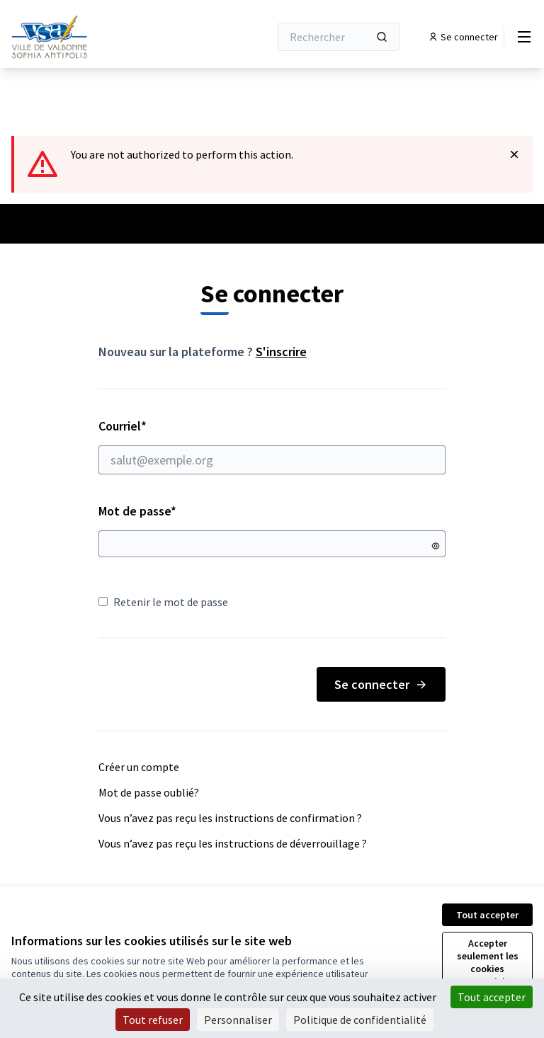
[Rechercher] (338, 36)
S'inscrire (281, 351)
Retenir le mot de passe (163, 602)
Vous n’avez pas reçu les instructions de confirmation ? (230, 818)
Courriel (272, 446)
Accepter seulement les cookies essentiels (487, 962)
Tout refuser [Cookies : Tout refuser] (153, 1020)
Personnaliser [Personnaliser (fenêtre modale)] (238, 1020)
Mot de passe (137, 511)
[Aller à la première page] (105, 36)
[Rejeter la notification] (514, 154)
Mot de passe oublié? (148, 792)
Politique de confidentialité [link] (359, 1020)
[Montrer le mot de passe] (435, 546)
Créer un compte (138, 767)
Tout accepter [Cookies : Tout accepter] (492, 997)
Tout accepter (487, 914)
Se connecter (381, 684)
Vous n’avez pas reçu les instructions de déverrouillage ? (232, 843)
